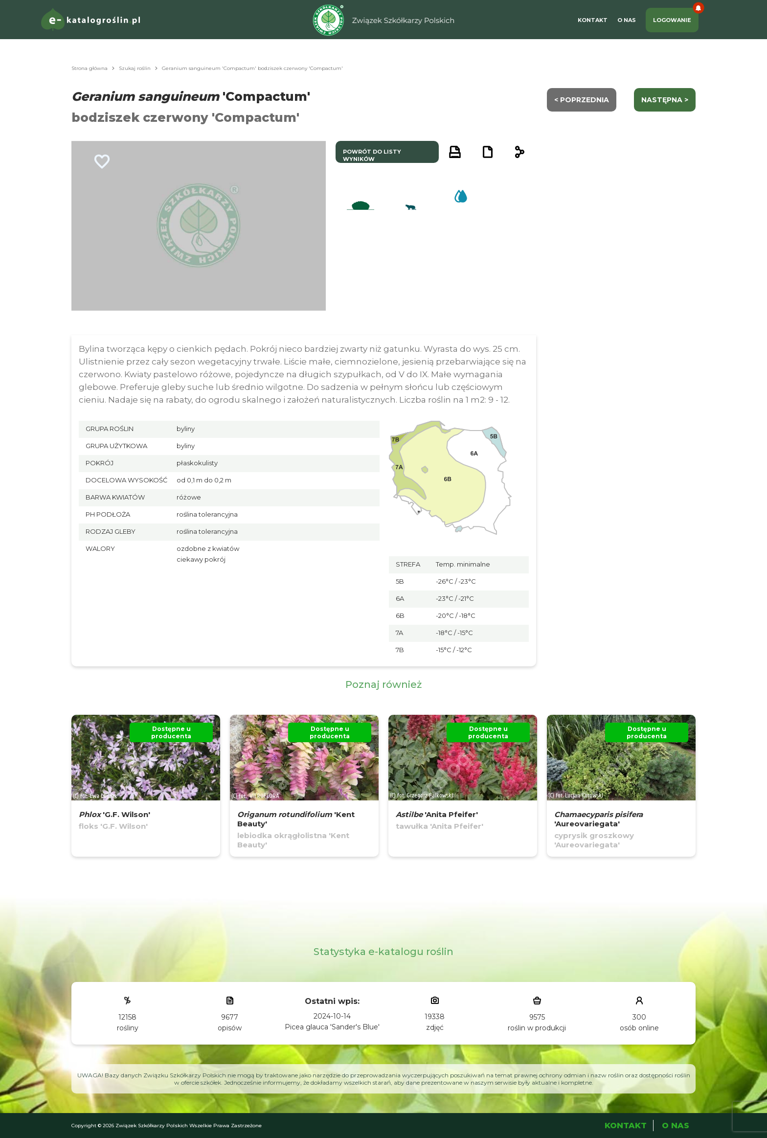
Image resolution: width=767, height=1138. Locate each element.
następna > (664, 99)
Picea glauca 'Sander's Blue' (332, 1027)
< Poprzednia (581, 99)
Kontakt (593, 20)
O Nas (626, 20)
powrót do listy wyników (372, 155)
